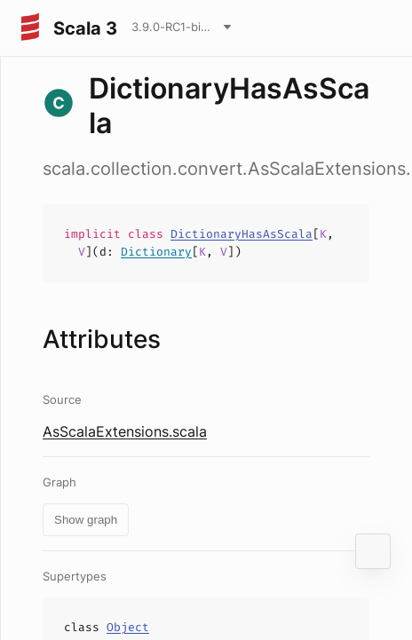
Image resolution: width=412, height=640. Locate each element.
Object (128, 627)
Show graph (85, 519)
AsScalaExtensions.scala (125, 431)
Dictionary (156, 251)
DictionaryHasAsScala (241, 233)
